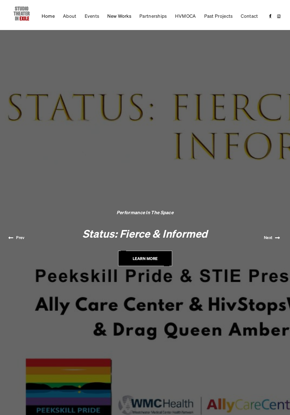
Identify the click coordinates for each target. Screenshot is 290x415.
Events (92, 16)
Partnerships (153, 16)
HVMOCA (185, 16)
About (70, 16)
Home (48, 16)
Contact (249, 16)
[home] (20, 13)
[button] (119, 16)
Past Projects (218, 16)
